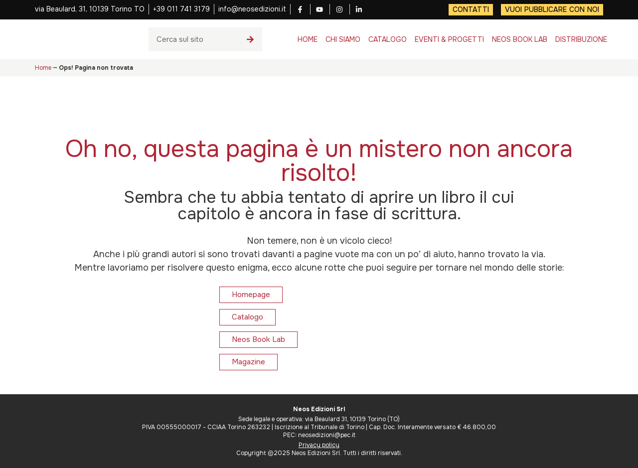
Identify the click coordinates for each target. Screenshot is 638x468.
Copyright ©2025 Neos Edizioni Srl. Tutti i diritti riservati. (319, 453)
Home (43, 68)
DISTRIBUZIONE (581, 39)
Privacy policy (319, 445)
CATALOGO (387, 39)
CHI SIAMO (342, 39)
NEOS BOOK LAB (519, 39)
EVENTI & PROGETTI (449, 39)
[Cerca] (250, 39)
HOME (308, 39)
